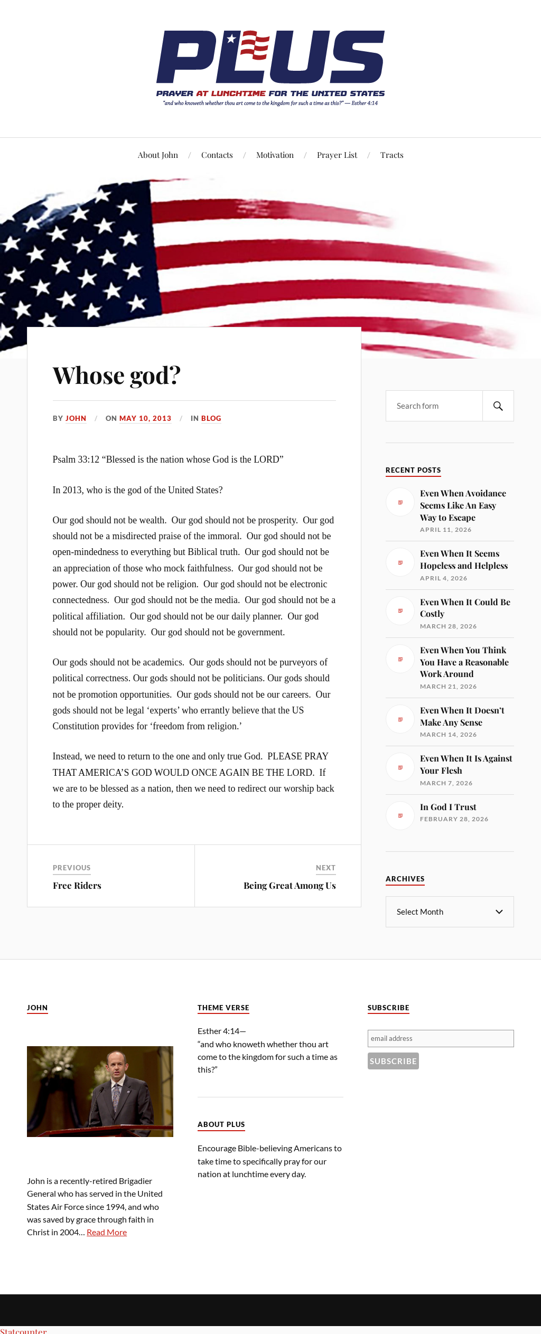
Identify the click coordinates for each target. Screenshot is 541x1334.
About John (158, 154)
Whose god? (117, 374)
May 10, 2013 (145, 418)
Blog (211, 418)
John (76, 418)
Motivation (275, 154)
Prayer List (337, 154)
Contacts (217, 154)
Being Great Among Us (290, 885)
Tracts (392, 154)
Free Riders (77, 885)
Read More (107, 1231)
